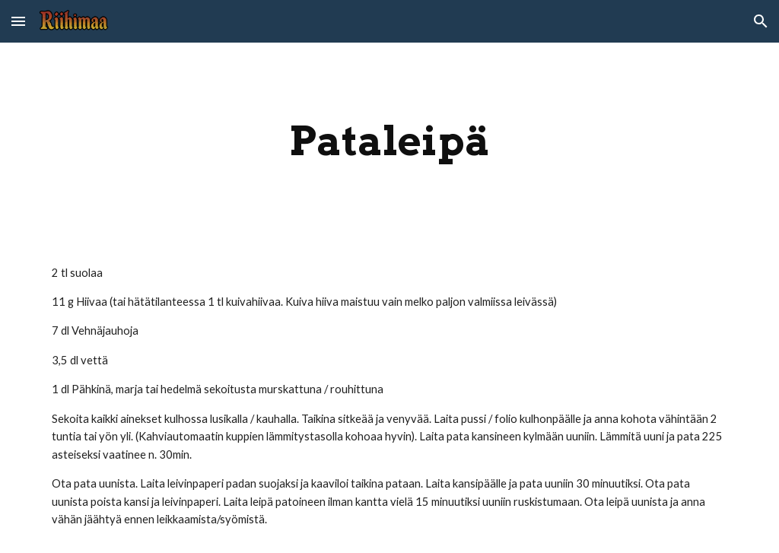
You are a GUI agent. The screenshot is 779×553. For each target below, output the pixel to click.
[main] (390, 141)
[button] (18, 21)
